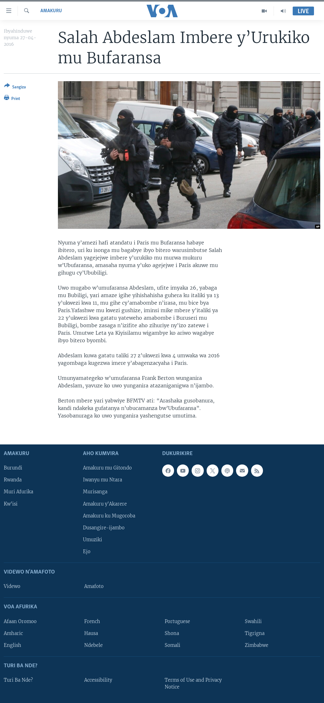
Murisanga (95, 492)
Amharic (13, 633)
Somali (172, 645)
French (92, 621)
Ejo (86, 551)
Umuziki (92, 540)
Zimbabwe (256, 645)
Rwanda (13, 480)
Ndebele (93, 645)
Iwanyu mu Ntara (102, 480)
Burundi (13, 468)
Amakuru (51, 10)
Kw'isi (11, 504)
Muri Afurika (18, 492)
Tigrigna (255, 633)
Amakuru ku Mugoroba (109, 516)
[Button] (15, 87)
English (12, 645)
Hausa (91, 633)
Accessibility (98, 680)
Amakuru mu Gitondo (107, 468)
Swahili (253, 621)
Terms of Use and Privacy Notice (193, 683)
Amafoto (94, 586)
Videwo (12, 586)
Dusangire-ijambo (104, 528)
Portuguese (177, 621)
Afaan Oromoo (20, 621)
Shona (172, 633)
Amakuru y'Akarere (105, 504)
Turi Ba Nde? (18, 680)
